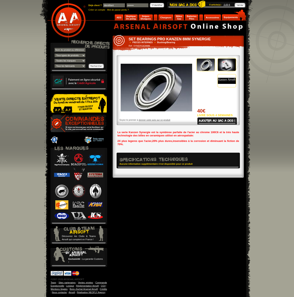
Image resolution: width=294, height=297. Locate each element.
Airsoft (72, 292)
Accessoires (212, 17)
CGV (103, 286)
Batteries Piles (191, 17)
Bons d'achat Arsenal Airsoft (84, 289)
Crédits (103, 289)
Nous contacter (59, 292)
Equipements (231, 17)
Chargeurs (166, 17)
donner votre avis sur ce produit (154, 120)
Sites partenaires (67, 282)
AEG (119, 17)
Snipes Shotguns (145, 17)
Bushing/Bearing (166, 42)
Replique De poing (131, 17)
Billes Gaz (179, 17)
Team (53, 282)
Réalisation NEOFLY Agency (91, 292)
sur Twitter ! (98, 140)
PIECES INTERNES (143, 42)
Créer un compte (96, 10)
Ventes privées (85, 282)
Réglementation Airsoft (87, 286)
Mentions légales (59, 289)
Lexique (70, 286)
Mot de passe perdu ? (118, 10)
